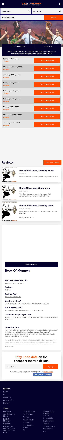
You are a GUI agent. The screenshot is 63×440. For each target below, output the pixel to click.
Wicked (46, 424)
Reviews (7, 290)
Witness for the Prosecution (49, 427)
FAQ (4, 394)
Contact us (7, 397)
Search (53, 17)
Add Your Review (52, 162)
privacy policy (48, 372)
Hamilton (6, 424)
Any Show (7, 411)
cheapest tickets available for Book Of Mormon (26, 304)
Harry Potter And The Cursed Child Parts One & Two (9, 429)
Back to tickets (31, 264)
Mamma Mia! (28, 414)
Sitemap (6, 403)
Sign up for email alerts (13, 317)
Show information (18, 46)
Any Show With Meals (9, 415)
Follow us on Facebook (42, 375)
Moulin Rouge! (28, 420)
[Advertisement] (31, 142)
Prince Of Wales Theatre (13, 297)
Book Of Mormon (6, 420)
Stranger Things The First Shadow (49, 413)
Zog (44, 431)
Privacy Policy (8, 400)
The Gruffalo (48, 418)
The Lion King (48, 421)
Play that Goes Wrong (28, 426)
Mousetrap (27, 422)
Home (5, 392)
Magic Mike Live (29, 411)
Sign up (50, 367)
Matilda (26, 417)
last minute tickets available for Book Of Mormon (27, 310)
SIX (24, 430)
